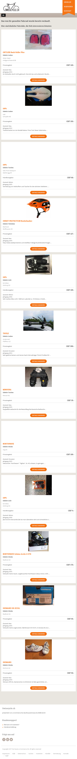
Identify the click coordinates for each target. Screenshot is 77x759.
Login (7, 756)
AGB (13, 754)
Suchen (31, 754)
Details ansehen (38, 80)
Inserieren (68, 6)
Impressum (6, 754)
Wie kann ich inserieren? (11, 725)
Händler (67, 2)
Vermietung (57, 754)
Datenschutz (22, 754)
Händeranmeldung (10, 727)
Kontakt (67, 11)
